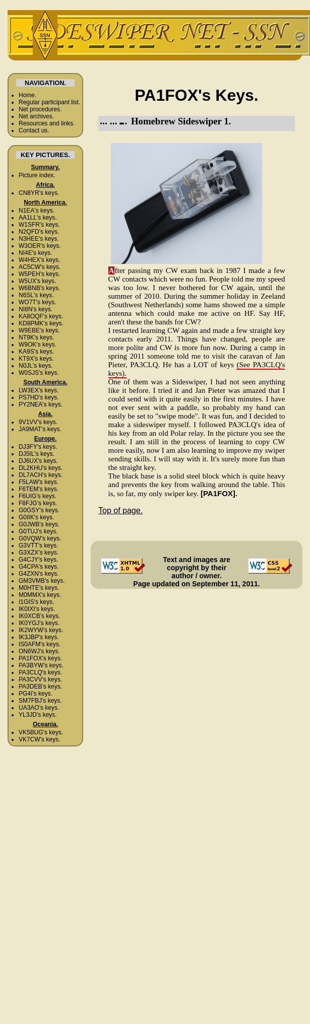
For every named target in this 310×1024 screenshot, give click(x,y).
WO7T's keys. (37, 302)
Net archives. (36, 116)
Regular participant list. (49, 102)
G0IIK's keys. (36, 517)
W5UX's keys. (37, 281)
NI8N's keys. (35, 309)
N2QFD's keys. (39, 231)
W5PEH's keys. (39, 274)
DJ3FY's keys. (38, 446)
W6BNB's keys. (39, 288)
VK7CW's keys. (39, 739)
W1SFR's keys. (39, 224)
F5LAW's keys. (38, 482)
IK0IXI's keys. (37, 608)
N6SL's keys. (36, 295)
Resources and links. (47, 123)
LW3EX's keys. (38, 390)
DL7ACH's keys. (41, 475)
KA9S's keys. (36, 351)
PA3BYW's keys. (41, 665)
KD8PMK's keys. (41, 323)
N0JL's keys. (36, 365)
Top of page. (120, 510)
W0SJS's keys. (39, 372)
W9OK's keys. (37, 344)
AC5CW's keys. (39, 266)
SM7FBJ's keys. (40, 700)
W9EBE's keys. (39, 330)
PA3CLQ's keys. (40, 672)
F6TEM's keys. (38, 489)
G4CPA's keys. (38, 566)
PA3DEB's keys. (40, 686)
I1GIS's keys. (36, 601)
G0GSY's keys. (39, 510)
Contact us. (34, 130)
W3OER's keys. (40, 245)
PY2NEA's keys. (41, 404)
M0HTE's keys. (39, 587)
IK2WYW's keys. (41, 630)
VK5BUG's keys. (41, 732)
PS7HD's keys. (39, 397)
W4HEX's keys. (39, 259)
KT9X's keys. (36, 358)
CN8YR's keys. (39, 192)
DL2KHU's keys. (41, 467)
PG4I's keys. (35, 693)
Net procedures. (40, 109)
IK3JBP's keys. (39, 637)
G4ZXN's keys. (39, 573)
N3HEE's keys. (39, 238)
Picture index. (37, 175)
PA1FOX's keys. (40, 658)
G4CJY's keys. (38, 559)
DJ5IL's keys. (36, 453)
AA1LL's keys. (38, 217)
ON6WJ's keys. (39, 651)
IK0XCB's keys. (39, 616)
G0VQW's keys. (40, 538)
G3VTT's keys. (38, 545)
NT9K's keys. (36, 337)
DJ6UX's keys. (38, 460)
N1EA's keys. (36, 210)
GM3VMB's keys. (42, 580)
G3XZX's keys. (38, 552)
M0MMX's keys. (40, 594)
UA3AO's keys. (39, 707)
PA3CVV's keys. (40, 679)
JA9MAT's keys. (40, 429)
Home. (27, 95)
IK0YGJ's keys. (39, 623)
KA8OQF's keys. (41, 316)
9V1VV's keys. (38, 422)
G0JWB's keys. (39, 524)
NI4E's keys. (35, 252)
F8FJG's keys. (38, 503)
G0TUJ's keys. (38, 531)
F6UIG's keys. (37, 496)
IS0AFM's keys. (39, 644)
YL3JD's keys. (38, 714)
